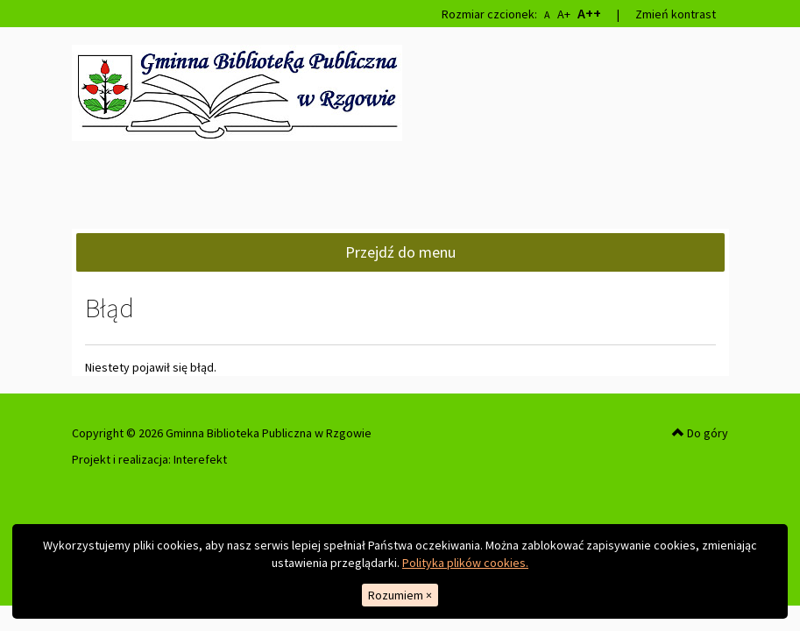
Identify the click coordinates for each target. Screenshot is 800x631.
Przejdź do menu (400, 252)
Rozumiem (400, 595)
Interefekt (200, 459)
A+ (563, 14)
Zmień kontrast (675, 14)
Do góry (700, 433)
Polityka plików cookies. (465, 563)
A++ (589, 13)
